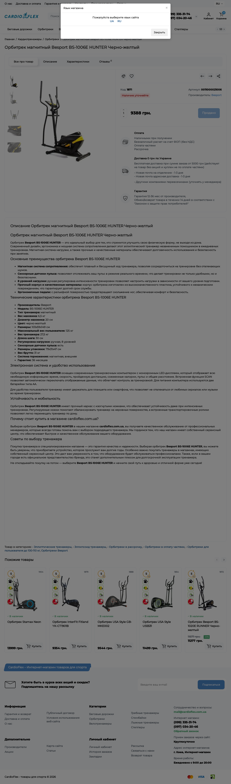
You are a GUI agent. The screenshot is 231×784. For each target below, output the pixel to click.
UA (112, 21)
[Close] (166, 8)
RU (119, 21)
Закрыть (159, 32)
